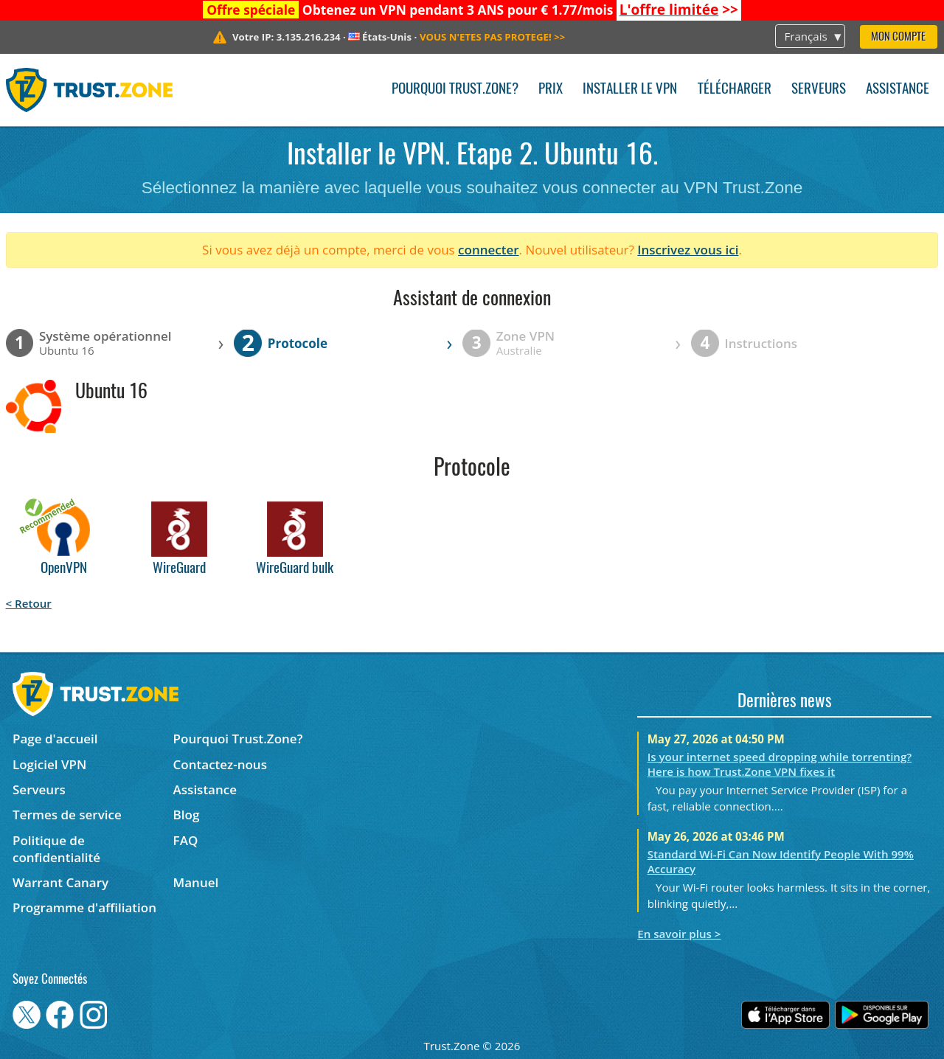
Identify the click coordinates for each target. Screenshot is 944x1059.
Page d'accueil (55, 738)
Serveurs (818, 90)
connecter (488, 249)
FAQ (185, 840)
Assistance (897, 90)
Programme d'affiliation (84, 907)
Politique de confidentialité (56, 849)
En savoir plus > (679, 933)
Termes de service (67, 814)
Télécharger (734, 90)
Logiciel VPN (49, 764)
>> (679, 9)
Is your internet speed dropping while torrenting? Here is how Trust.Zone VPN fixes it (780, 764)
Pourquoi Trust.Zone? (455, 90)
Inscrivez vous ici (687, 249)
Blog (186, 814)
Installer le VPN (630, 90)
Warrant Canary (60, 882)
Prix (550, 90)
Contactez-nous (220, 764)
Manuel (196, 882)
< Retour (29, 603)
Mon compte (898, 37)
